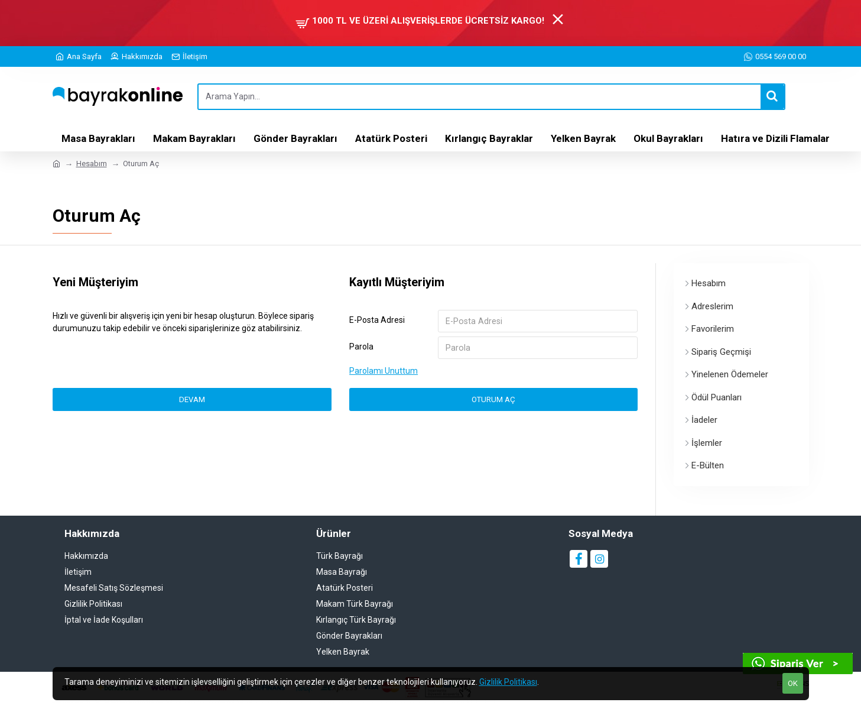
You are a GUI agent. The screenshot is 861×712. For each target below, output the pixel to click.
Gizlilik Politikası (508, 682)
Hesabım (91, 163)
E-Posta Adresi (377, 320)
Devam (192, 400)
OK (793, 683)
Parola (361, 347)
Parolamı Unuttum (383, 371)
